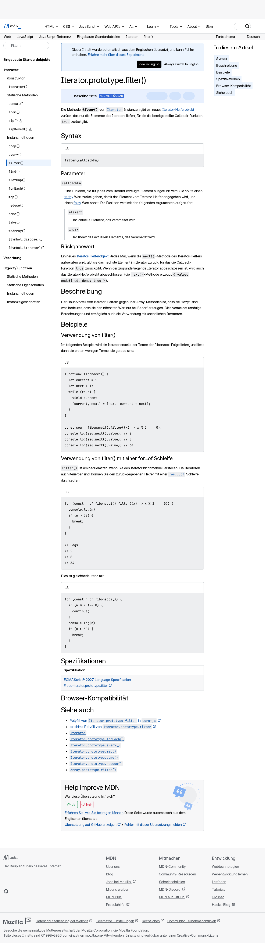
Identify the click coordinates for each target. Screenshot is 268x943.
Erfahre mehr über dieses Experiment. (116, 55)
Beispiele (223, 72)
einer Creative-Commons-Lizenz (193, 935)
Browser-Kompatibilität (233, 86)
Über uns (113, 866)
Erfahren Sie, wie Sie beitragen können (94, 813)
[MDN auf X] (21, 891)
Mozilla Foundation (133, 930)
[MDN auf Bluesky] (13, 891)
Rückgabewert (77, 246)
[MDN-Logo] (12, 857)
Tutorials (218, 889)
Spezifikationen (228, 79)
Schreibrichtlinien (172, 882)
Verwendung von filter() (88, 335)
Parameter (73, 173)
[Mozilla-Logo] (17, 921)
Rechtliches (151, 921)
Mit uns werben (117, 889)
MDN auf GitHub (172, 897)
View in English (149, 64)
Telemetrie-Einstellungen (115, 921)
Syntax (221, 59)
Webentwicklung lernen (230, 874)
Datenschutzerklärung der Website (62, 921)
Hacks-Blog (221, 905)
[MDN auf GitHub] (5, 891)
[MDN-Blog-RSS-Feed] (36, 891)
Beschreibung (226, 65)
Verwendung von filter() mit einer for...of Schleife (117, 458)
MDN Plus (114, 897)
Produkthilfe (115, 905)
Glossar (218, 897)
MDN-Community (172, 866)
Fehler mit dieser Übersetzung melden (153, 824)
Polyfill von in (113, 720)
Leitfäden (219, 882)
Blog (209, 26)
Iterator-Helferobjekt (178, 109)
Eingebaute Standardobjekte (26, 59)
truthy (68, 197)
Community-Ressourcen (177, 874)
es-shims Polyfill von (110, 727)
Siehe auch (224, 92)
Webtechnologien (225, 866)
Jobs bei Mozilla (119, 882)
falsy (77, 203)
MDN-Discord (170, 889)
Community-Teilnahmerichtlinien (191, 921)
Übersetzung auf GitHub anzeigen (91, 824)
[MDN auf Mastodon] (28, 891)
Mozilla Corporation (96, 930)
